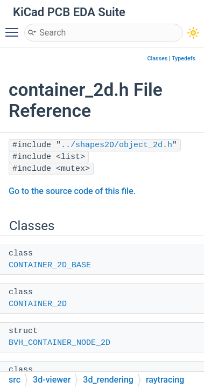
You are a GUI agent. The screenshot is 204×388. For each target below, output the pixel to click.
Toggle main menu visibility (14, 27)
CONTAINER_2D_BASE (50, 265)
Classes (157, 58)
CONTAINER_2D (38, 304)
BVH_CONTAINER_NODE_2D (59, 343)
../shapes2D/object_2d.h (116, 145)
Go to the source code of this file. (72, 191)
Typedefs (183, 58)
